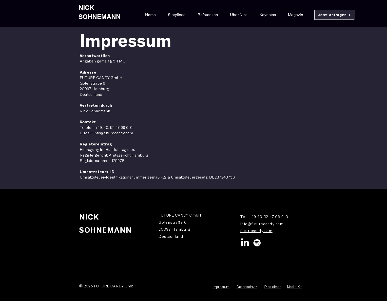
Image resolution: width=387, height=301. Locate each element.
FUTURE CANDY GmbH (115, 285)
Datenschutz (246, 286)
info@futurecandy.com (262, 223)
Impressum (221, 286)
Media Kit (294, 286)
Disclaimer (272, 286)
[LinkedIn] (245, 243)
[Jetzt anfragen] (334, 15)
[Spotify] (257, 243)
